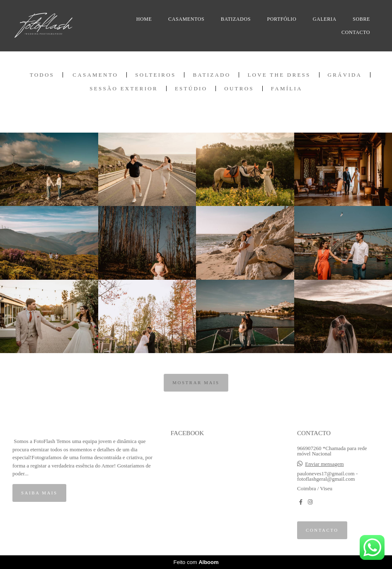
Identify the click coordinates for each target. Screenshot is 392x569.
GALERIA (324, 19)
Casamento (95, 74)
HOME (144, 19)
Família (286, 88)
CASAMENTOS (186, 19)
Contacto (322, 530)
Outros (239, 88)
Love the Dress (278, 74)
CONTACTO (355, 32)
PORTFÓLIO (282, 19)
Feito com (195, 562)
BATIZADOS (236, 19)
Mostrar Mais (195, 382)
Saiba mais (39, 492)
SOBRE (361, 19)
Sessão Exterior (124, 88)
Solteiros (155, 74)
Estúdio (191, 88)
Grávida (345, 74)
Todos (42, 74)
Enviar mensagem (324, 464)
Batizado (211, 74)
